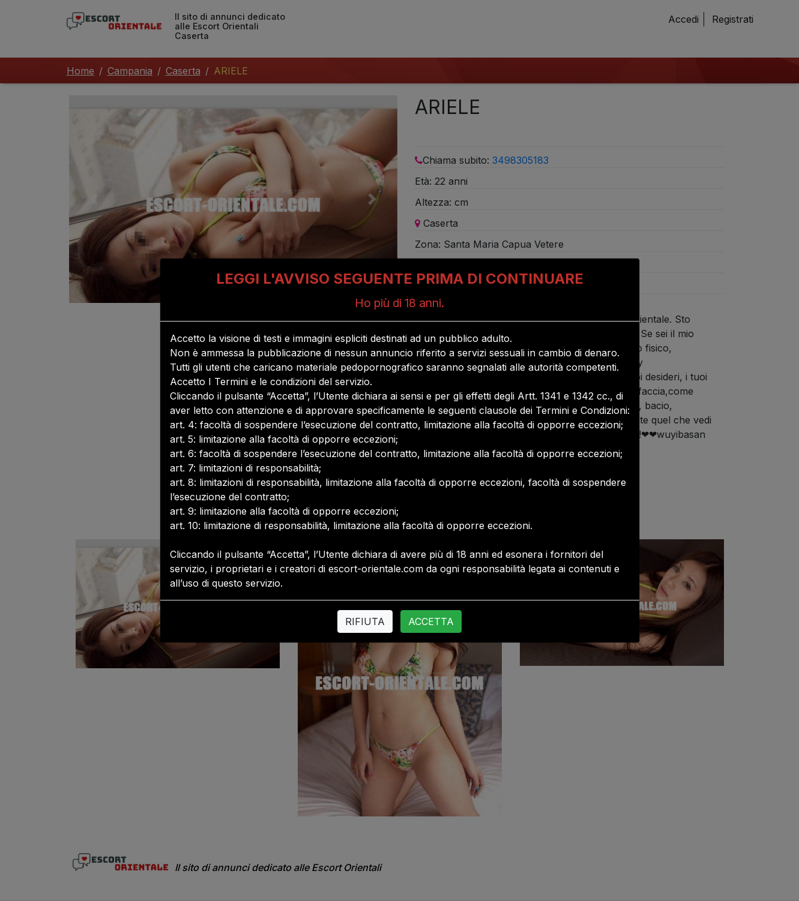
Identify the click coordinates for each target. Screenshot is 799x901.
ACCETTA (431, 621)
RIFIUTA (365, 621)
